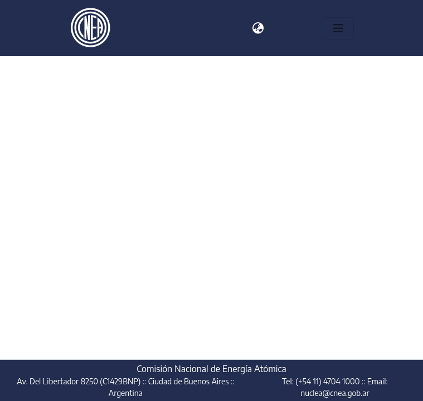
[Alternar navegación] (338, 28)
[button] (244, 28)
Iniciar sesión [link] (292, 28)
